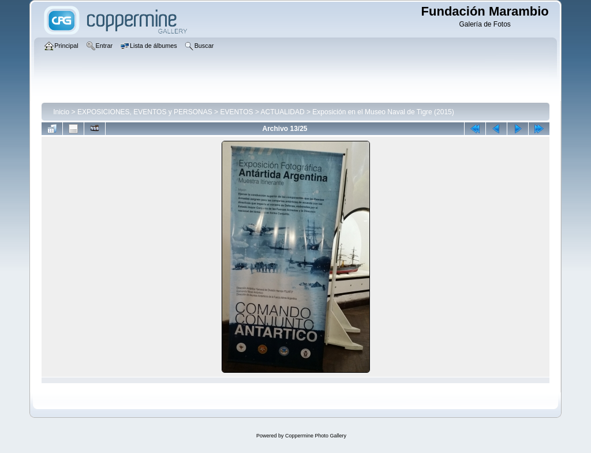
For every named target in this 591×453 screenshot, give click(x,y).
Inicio (61, 112)
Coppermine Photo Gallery (315, 436)
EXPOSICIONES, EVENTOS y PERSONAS (144, 112)
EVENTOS (236, 112)
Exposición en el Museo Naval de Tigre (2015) (383, 112)
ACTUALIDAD (283, 112)
